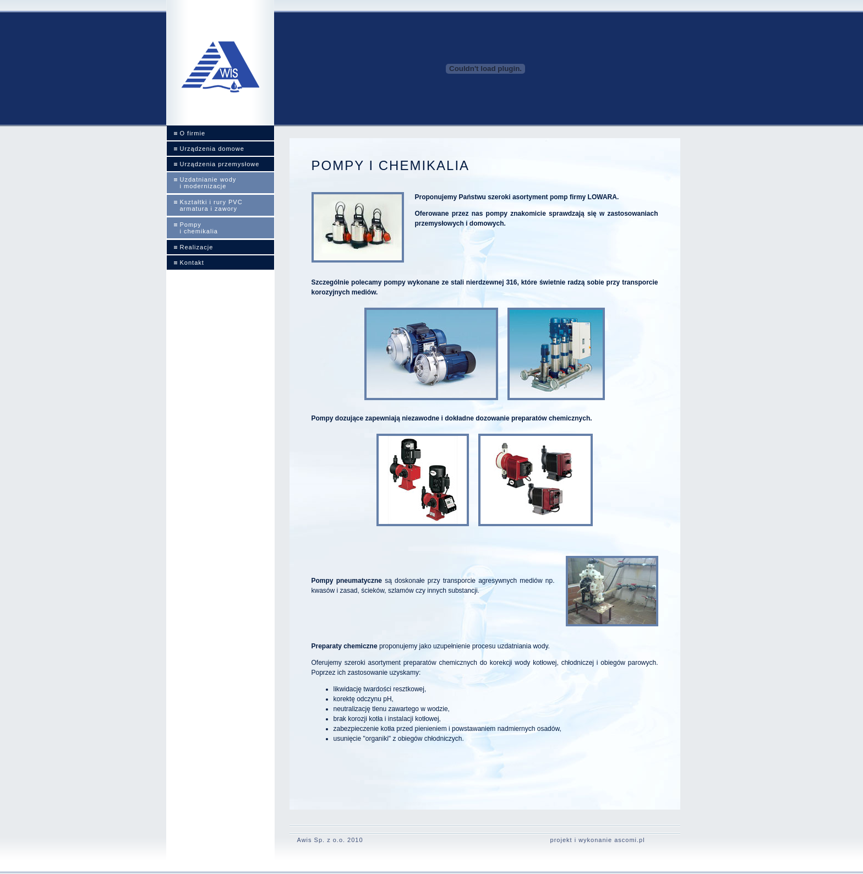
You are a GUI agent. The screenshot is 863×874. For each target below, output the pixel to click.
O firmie (193, 133)
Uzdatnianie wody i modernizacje (208, 182)
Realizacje (197, 247)
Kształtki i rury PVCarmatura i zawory (211, 205)
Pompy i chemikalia (199, 227)
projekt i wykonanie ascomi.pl (597, 840)
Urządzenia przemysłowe (220, 164)
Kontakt (192, 262)
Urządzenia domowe (212, 148)
